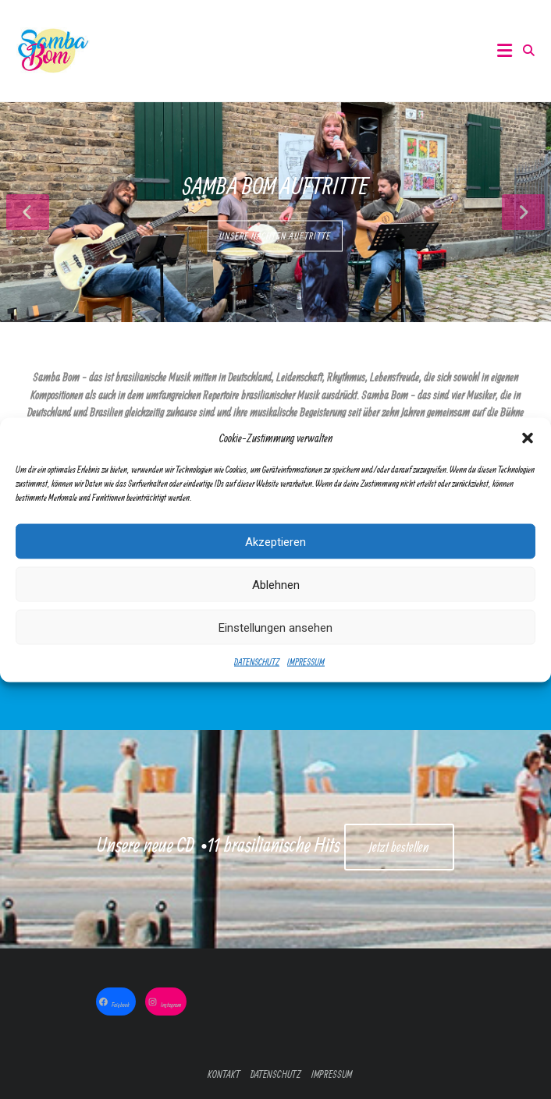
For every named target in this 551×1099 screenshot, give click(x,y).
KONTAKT (224, 1074)
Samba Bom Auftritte (275, 185)
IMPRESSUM (306, 664)
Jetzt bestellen (399, 846)
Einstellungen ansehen (275, 629)
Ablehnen (276, 587)
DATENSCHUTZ (256, 664)
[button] (527, 440)
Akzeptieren (275, 544)
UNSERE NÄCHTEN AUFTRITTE (275, 236)
